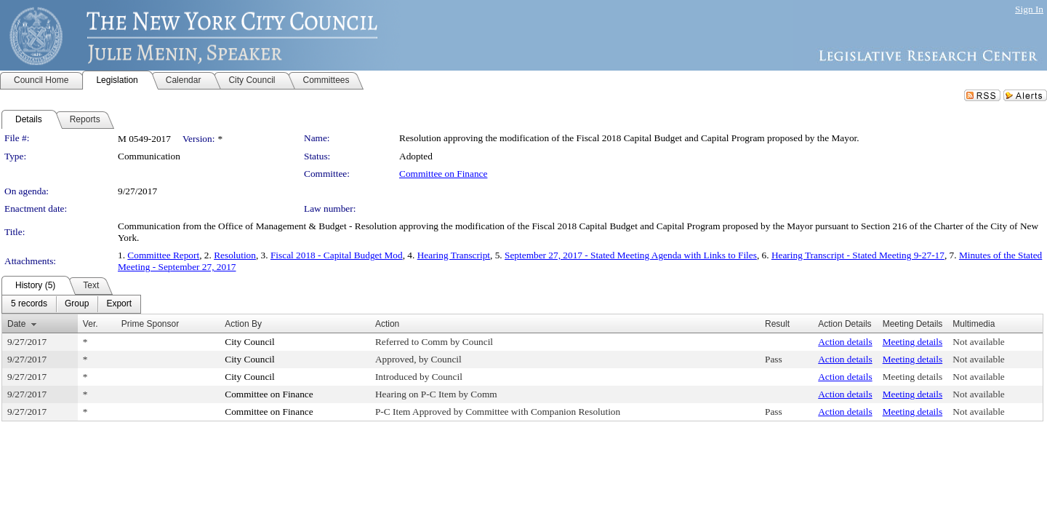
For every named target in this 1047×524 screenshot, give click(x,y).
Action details (845, 341)
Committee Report (163, 255)
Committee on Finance (443, 173)
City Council (250, 341)
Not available (978, 341)
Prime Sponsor (150, 324)
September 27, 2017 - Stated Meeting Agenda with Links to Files (631, 255)
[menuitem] (29, 304)
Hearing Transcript (453, 255)
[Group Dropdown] (76, 304)
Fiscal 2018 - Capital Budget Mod (336, 255)
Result (777, 324)
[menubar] (71, 304)
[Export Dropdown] (118, 304)
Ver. (90, 324)
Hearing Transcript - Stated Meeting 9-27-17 (857, 255)
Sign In (1029, 9)
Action (387, 324)
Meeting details (913, 341)
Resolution (235, 255)
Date (16, 324)
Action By (243, 324)
